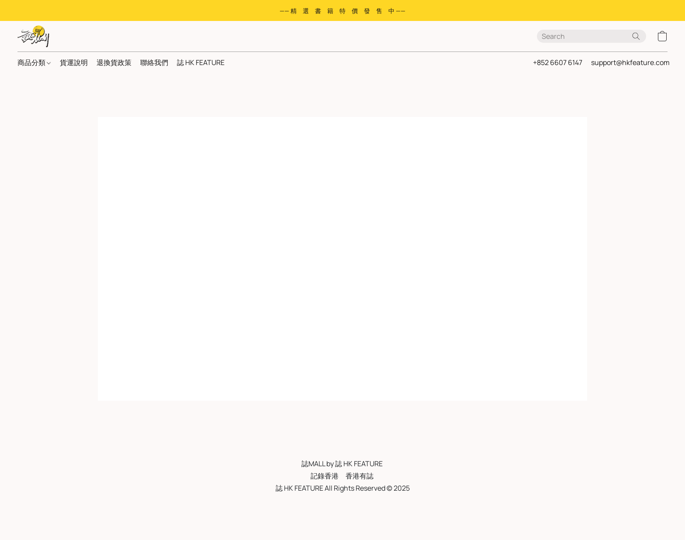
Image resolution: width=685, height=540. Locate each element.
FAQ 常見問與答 (335, 505)
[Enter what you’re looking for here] (591, 36)
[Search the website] (636, 36)
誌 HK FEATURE (201, 62)
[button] (33, 36)
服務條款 (260, 505)
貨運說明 (74, 62)
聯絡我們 (154, 62)
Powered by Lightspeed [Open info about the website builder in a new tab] (342, 521)
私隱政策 (293, 505)
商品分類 (34, 62)
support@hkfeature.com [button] (630, 62)
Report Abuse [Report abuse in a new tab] (418, 505)
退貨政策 (378, 505)
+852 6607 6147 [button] (557, 62)
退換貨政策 (114, 62)
